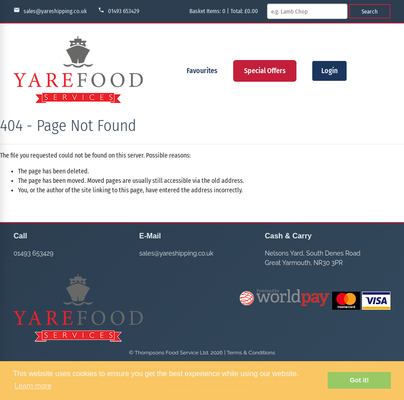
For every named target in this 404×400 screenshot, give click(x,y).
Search (370, 11)
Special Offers (265, 70)
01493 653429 (118, 10)
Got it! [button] (359, 380)
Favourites (202, 70)
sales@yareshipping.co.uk (50, 10)
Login (329, 70)
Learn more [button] (33, 386)
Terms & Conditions (251, 352)
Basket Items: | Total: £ (223, 11)
